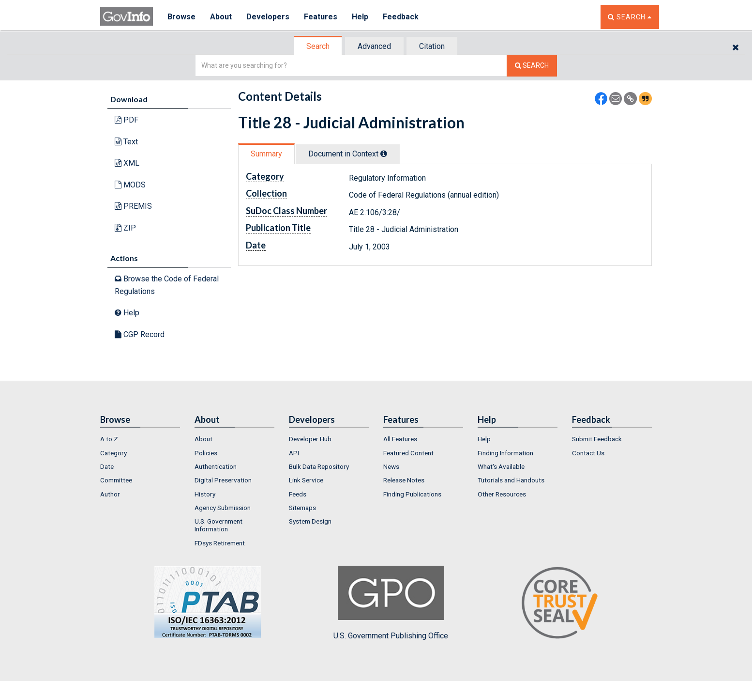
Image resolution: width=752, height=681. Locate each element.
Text (126, 141)
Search (318, 46)
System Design (310, 521)
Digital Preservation (223, 480)
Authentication (216, 466)
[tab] (318, 46)
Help (360, 16)
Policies (206, 453)
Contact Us (588, 453)
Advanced (374, 46)
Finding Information (505, 453)
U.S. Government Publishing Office (390, 603)
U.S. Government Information (218, 525)
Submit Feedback (597, 439)
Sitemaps (302, 507)
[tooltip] (383, 153)
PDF (126, 119)
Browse (181, 16)
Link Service (306, 480)
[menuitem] (140, 439)
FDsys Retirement (220, 543)
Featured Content (408, 453)
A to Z (109, 439)
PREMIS (133, 206)
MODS (130, 184)
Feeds (297, 494)
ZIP (125, 227)
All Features (400, 439)
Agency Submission (223, 507)
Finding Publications (412, 494)
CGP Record (140, 334)
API (294, 453)
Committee (116, 480)
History (205, 494)
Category (113, 453)
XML (127, 163)
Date (107, 466)
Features (320, 16)
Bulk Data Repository (319, 466)
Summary (266, 153)
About (221, 16)
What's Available (501, 466)
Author (110, 494)
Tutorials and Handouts (511, 480)
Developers (267, 16)
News (391, 466)
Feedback (401, 16)
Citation (432, 46)
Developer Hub (310, 439)
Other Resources (502, 494)
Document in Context (347, 153)
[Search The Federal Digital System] (532, 66)
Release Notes (403, 480)
